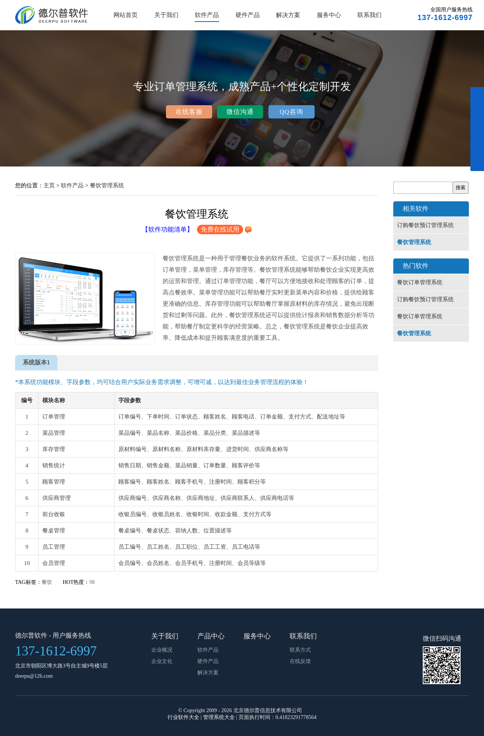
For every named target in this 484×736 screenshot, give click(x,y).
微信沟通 (240, 111)
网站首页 (125, 15)
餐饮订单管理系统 (419, 282)
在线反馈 (300, 661)
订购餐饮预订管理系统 (425, 225)
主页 (49, 185)
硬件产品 (248, 15)
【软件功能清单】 (167, 229)
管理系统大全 (219, 717)
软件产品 (207, 15)
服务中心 (329, 15)
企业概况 (161, 650)
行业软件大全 (183, 717)
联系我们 (369, 15)
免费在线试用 (220, 229)
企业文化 (161, 661)
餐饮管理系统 (107, 185)
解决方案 (288, 15)
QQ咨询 (291, 111)
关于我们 (166, 15)
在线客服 (189, 111)
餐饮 (47, 582)
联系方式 (300, 650)
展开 (477, 133)
